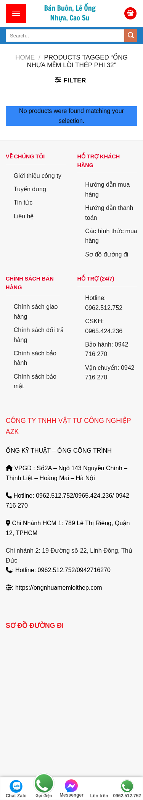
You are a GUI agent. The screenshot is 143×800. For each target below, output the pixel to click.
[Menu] (16, 13)
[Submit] (130, 35)
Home (25, 57)
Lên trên (99, 788)
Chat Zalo (16, 788)
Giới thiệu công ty (37, 176)
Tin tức (23, 202)
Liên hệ (24, 216)
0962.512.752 (127, 788)
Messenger (71, 788)
